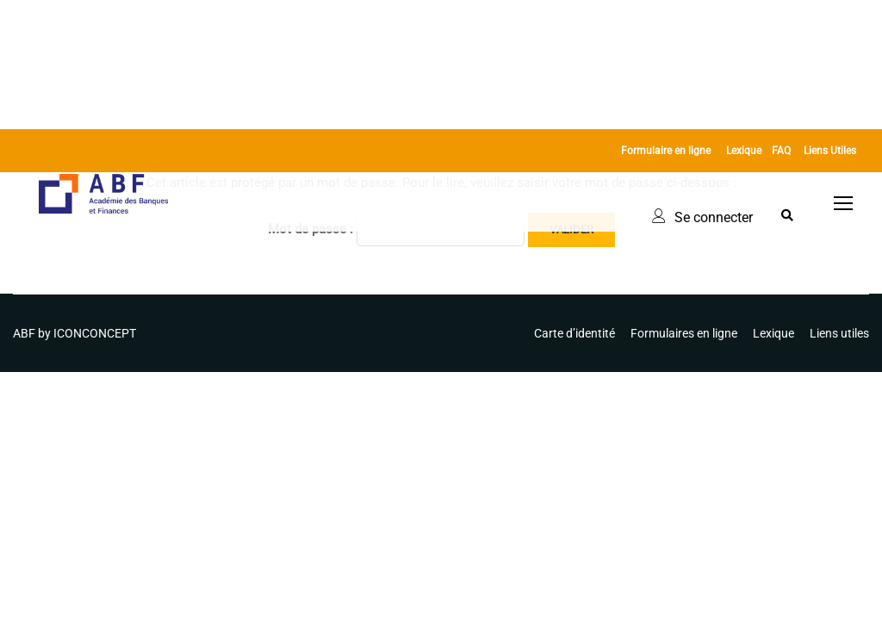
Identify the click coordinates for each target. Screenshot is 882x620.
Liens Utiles (830, 151)
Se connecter (713, 217)
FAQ (781, 151)
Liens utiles (839, 333)
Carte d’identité (574, 333)
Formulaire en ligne (666, 151)
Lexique (743, 151)
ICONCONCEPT (94, 333)
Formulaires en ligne (683, 333)
